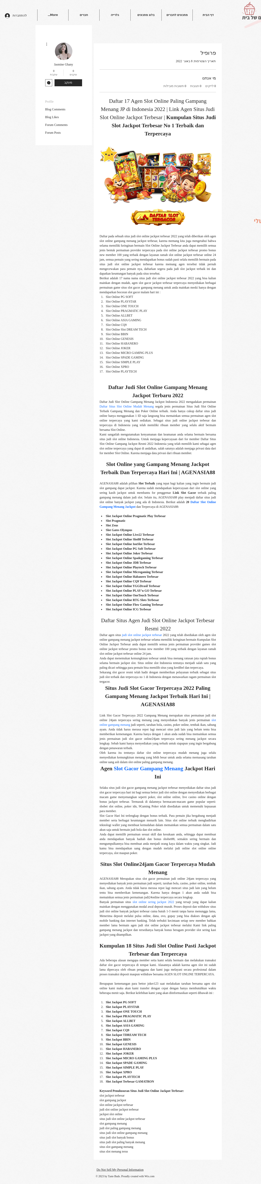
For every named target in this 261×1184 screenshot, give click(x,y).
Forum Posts (53, 132)
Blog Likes (52, 117)
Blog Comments (55, 109)
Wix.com (149, 1176)
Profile (49, 101)
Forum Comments (56, 125)
